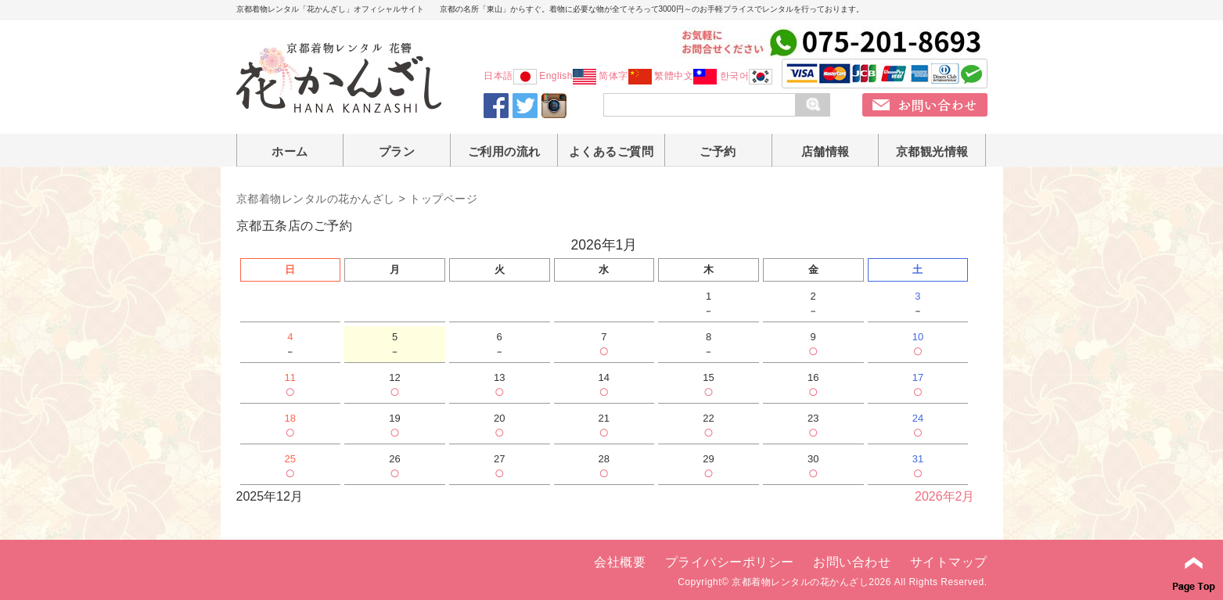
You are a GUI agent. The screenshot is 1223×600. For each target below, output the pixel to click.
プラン (397, 151)
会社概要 (620, 562)
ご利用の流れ (504, 151)
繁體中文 (685, 75)
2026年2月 (945, 496)
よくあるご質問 (611, 151)
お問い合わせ (851, 562)
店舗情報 (825, 151)
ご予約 (718, 151)
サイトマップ (948, 562)
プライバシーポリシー (729, 562)
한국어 (746, 75)
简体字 (625, 75)
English (567, 75)
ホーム (290, 151)
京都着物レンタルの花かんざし (315, 198)
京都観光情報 (932, 151)
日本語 (510, 75)
